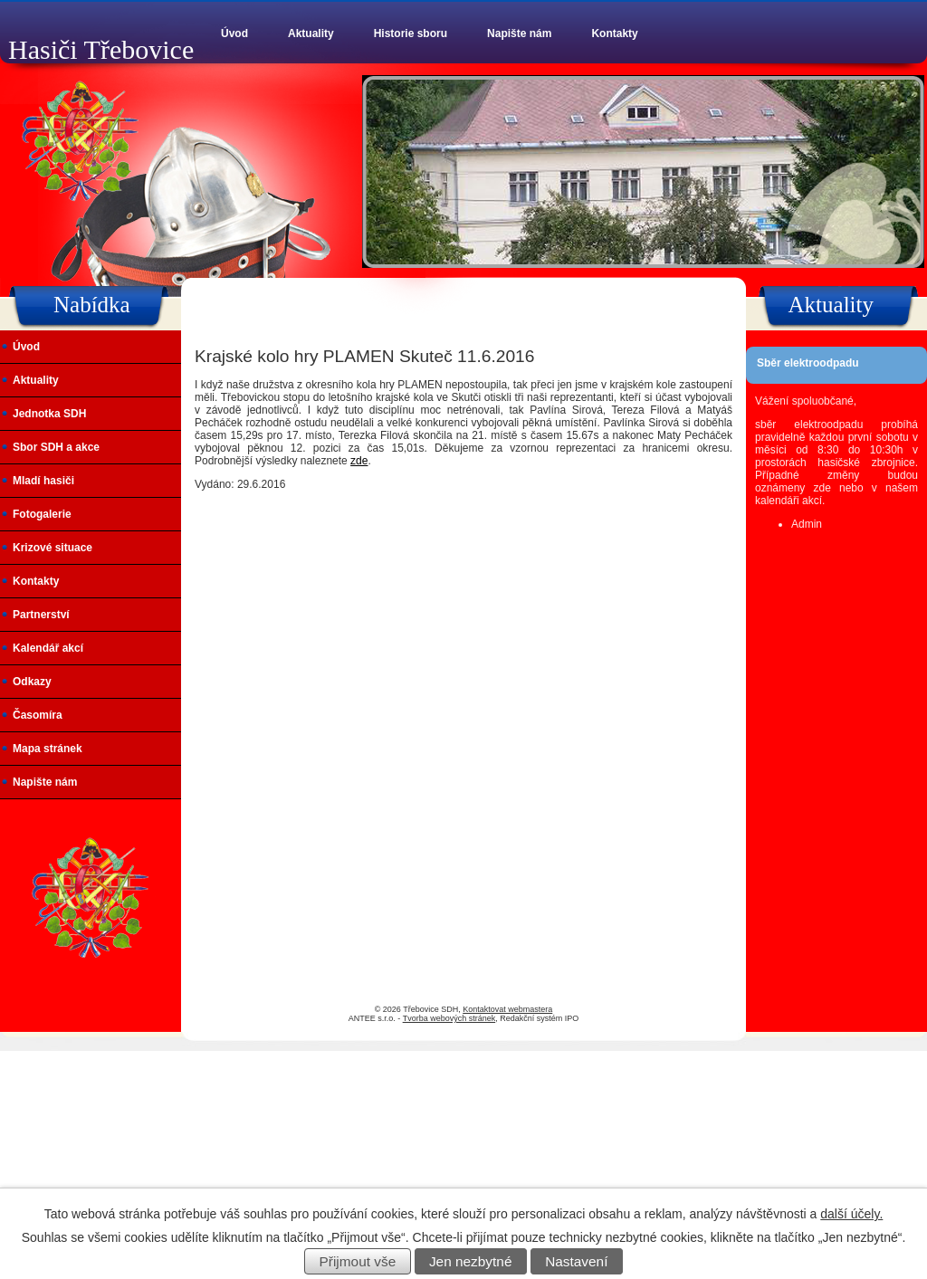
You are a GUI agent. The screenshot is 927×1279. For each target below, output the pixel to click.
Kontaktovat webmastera (507, 1009)
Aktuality (311, 33)
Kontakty (614, 33)
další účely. (851, 1214)
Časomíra (37, 715)
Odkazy (32, 681)
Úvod (234, 33)
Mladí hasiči (43, 480)
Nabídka (91, 304)
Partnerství (41, 614)
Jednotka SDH (49, 413)
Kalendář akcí (48, 648)
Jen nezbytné (470, 1261)
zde (359, 460)
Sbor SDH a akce (56, 447)
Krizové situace (52, 547)
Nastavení (576, 1261)
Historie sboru (410, 33)
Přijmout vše (358, 1261)
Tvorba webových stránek (449, 1018)
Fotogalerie (42, 514)
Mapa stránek (47, 748)
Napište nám (519, 33)
